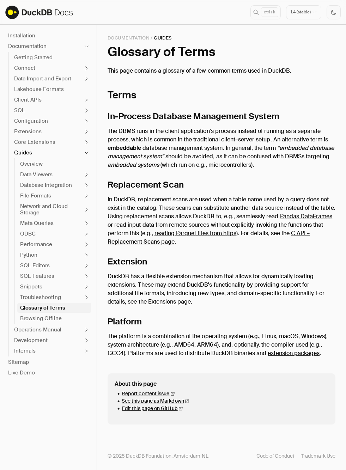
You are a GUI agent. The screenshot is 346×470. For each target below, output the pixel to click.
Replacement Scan (146, 184)
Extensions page (169, 301)
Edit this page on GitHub (150, 408)
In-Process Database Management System (193, 116)
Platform (125, 321)
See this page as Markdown (153, 401)
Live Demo (21, 372)
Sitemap (18, 362)
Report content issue (145, 393)
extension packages (294, 353)
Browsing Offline (41, 318)
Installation (21, 35)
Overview (31, 163)
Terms (122, 95)
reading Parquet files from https (195, 233)
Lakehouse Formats (39, 89)
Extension (127, 261)
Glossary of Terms (42, 307)
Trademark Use (318, 456)
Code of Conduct (275, 456)
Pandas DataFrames (306, 216)
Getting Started (33, 57)
